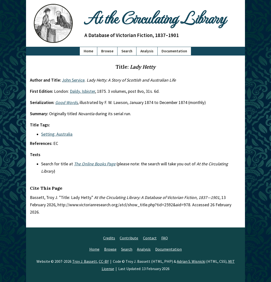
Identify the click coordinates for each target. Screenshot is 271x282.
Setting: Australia (56, 134)
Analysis (147, 51)
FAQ (164, 237)
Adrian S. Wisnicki (191, 261)
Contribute (129, 237)
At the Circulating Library (155, 17)
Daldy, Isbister (82, 91)
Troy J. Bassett (84, 261)
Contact (150, 237)
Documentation (174, 51)
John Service (73, 80)
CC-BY (104, 261)
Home (88, 51)
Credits (109, 237)
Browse (107, 51)
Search (126, 51)
